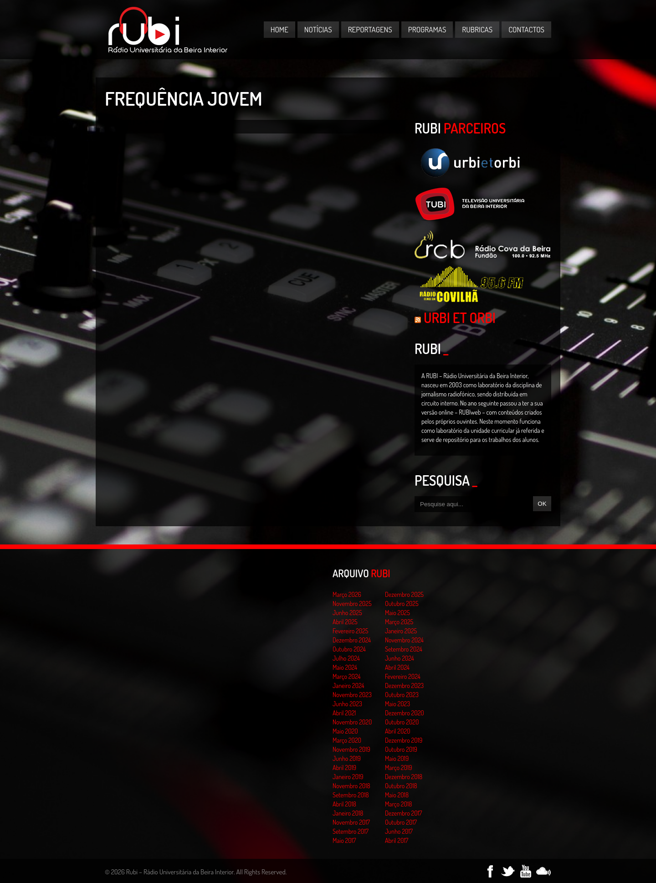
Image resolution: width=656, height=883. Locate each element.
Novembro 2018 (351, 786)
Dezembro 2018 (403, 776)
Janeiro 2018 (348, 813)
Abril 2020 (397, 731)
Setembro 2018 (351, 795)
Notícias (318, 29)
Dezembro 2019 (403, 740)
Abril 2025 (345, 622)
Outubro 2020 (402, 722)
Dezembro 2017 (403, 813)
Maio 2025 (397, 612)
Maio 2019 (397, 758)
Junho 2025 (347, 612)
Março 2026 (347, 594)
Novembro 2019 (351, 749)
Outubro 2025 (402, 603)
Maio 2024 (345, 667)
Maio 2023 (397, 704)
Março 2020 (347, 740)
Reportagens (370, 29)
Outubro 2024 (349, 649)
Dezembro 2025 (404, 594)
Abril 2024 (397, 667)
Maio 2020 (345, 731)
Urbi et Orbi (460, 317)
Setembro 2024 (403, 649)
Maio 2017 (344, 840)
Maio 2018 (397, 795)
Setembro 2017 (351, 831)
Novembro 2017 (351, 822)
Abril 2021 (344, 713)
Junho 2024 (399, 658)
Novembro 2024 (404, 640)
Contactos (526, 29)
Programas (427, 29)
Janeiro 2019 (348, 776)
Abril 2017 (396, 840)
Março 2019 (398, 767)
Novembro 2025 (352, 603)
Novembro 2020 (352, 722)
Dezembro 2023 (404, 685)
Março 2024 (346, 676)
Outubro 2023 (402, 694)
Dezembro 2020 (404, 713)
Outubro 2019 (401, 749)
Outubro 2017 (401, 822)
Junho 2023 (347, 704)
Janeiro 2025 (401, 631)
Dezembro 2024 (352, 640)
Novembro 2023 (352, 694)
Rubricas (477, 29)
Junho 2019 (347, 758)
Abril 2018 (344, 804)
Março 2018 (398, 804)
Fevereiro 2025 (351, 631)
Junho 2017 (399, 831)
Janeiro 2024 (348, 685)
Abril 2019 (344, 767)
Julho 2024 (346, 658)
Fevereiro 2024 (402, 676)
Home (279, 29)
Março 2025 (399, 622)
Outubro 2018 (401, 786)
